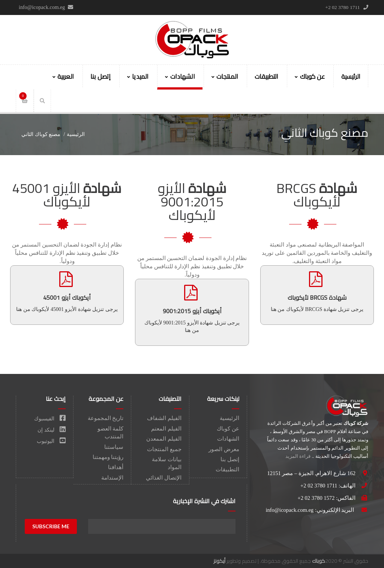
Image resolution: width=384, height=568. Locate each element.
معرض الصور (223, 449)
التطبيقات (266, 76)
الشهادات (180, 76)
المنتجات (225, 76)
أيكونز (219, 561)
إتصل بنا (100, 76)
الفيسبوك (50, 419)
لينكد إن (52, 430)
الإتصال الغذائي (164, 478)
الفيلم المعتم (166, 429)
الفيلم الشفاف (164, 418)
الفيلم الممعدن (164, 439)
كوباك (318, 561)
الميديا (137, 76)
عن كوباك (309, 76)
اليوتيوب (51, 441)
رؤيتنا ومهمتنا (108, 457)
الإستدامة (112, 478)
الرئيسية (350, 76)
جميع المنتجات (164, 449)
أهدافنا (115, 467)
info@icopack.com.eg (290, 510)
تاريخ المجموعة (106, 418)
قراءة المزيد (297, 456)
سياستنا (113, 447)
